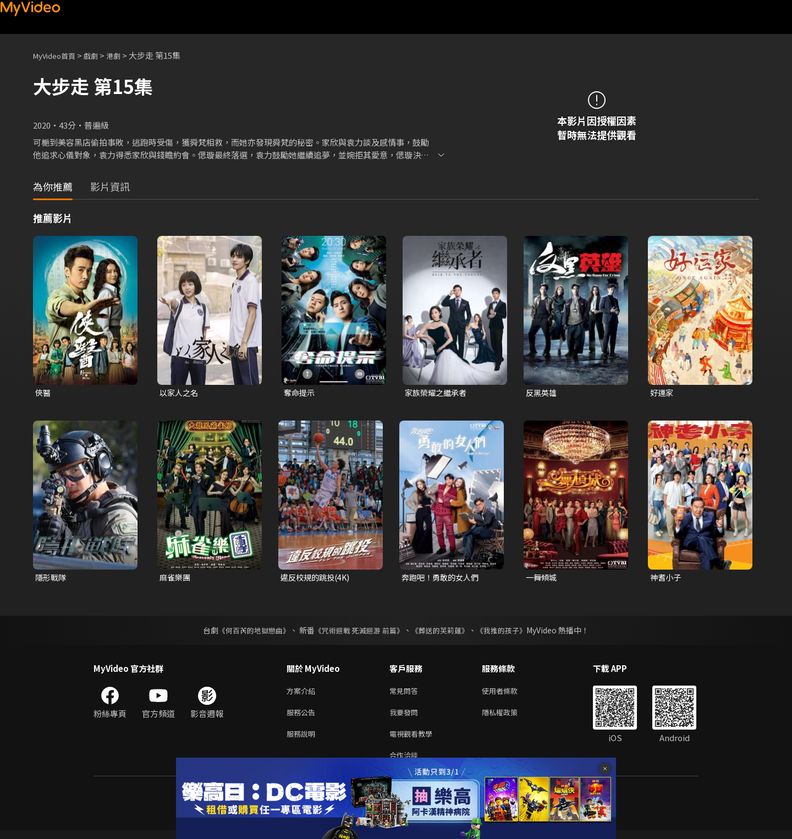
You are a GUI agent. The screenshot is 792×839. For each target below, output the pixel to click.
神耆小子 (666, 578)
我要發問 (405, 716)
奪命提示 (300, 393)
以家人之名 (180, 393)
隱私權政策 (509, 716)
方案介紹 (303, 693)
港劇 (124, 55)
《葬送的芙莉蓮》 (444, 632)
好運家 (662, 393)
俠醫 (43, 393)
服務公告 (303, 716)
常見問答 (405, 693)
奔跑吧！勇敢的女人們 (443, 578)
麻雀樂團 (176, 578)
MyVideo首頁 (58, 55)
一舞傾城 (542, 578)
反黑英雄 (542, 393)
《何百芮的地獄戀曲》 (246, 632)
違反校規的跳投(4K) (317, 578)
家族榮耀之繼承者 (438, 393)
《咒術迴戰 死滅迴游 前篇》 (358, 632)
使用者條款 (509, 693)
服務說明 (303, 740)
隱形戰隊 (51, 578)
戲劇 (99, 55)
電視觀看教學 (414, 740)
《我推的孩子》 (510, 632)
